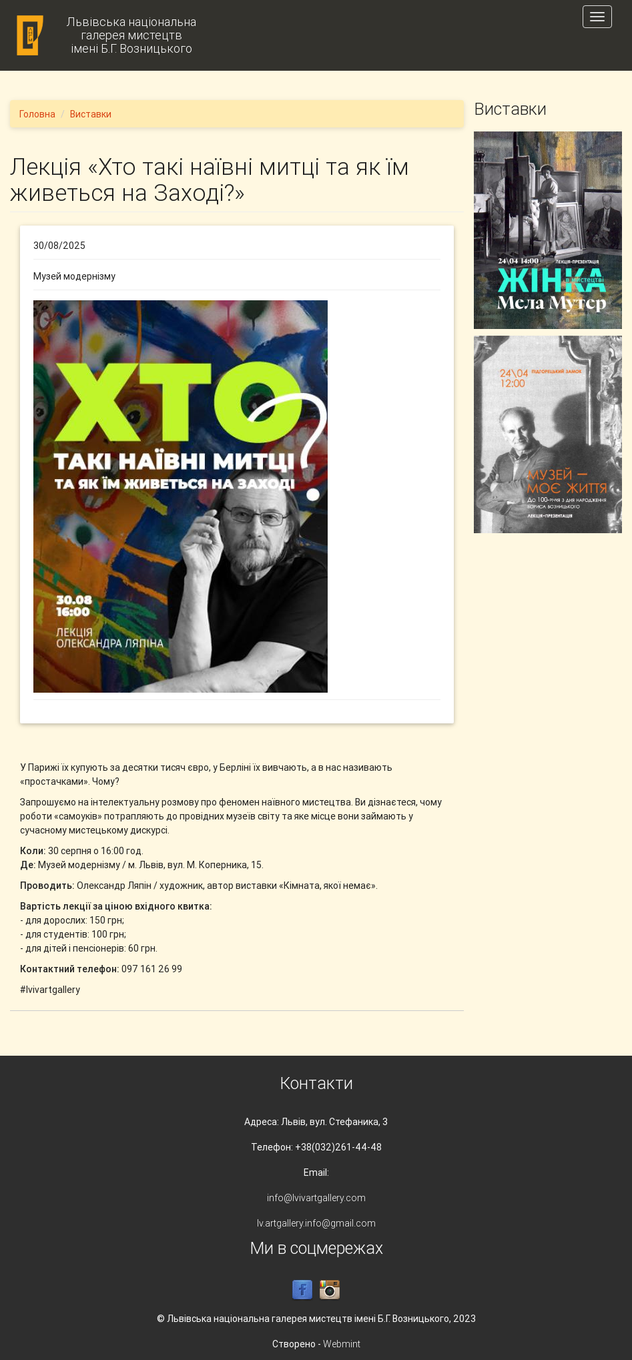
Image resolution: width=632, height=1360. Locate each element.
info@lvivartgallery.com (316, 1198)
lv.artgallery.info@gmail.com (316, 1223)
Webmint (341, 1344)
